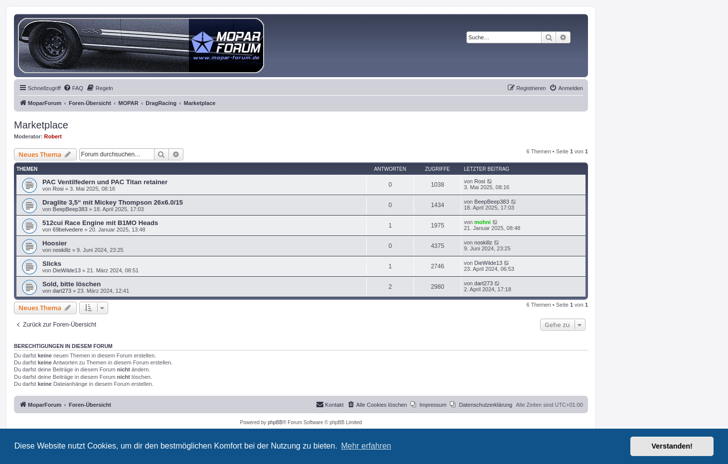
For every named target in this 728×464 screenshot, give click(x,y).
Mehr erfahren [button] (366, 446)
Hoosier (54, 243)
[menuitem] (73, 88)
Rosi (58, 189)
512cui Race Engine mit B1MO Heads (100, 223)
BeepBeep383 (70, 209)
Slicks (51, 263)
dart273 (62, 291)
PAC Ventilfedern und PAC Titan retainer (104, 182)
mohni (482, 222)
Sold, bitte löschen (71, 284)
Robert (53, 136)
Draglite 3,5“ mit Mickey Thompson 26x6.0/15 (112, 202)
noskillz (62, 250)
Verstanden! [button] (672, 446)
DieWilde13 (67, 270)
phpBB (275, 422)
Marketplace (41, 124)
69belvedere (68, 229)
